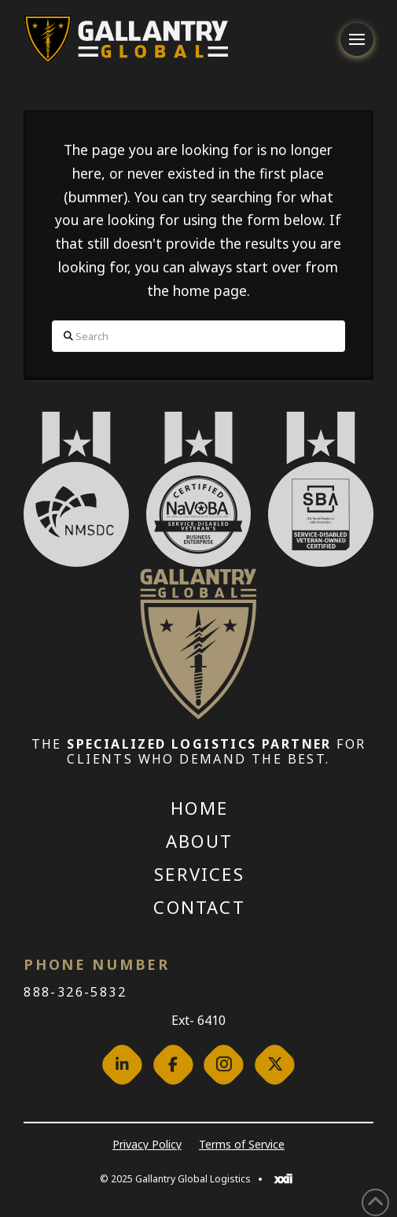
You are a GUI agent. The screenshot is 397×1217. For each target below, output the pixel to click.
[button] (356, 39)
